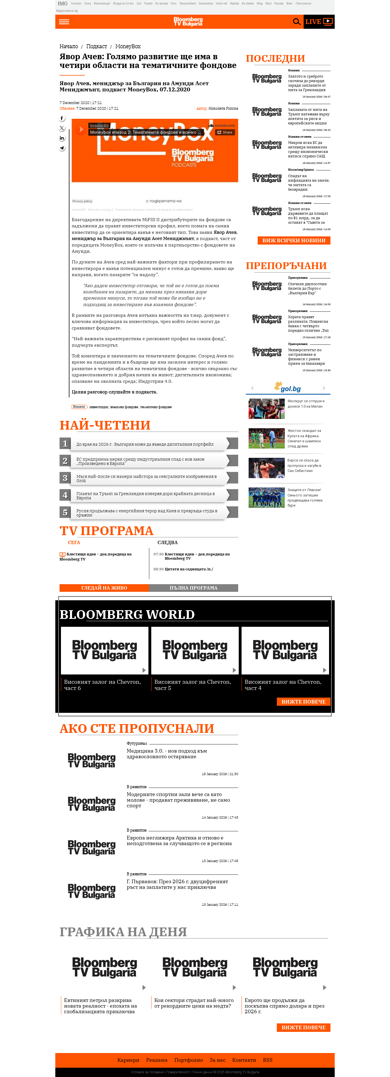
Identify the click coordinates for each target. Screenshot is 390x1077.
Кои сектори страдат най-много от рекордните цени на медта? (194, 1003)
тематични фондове (156, 407)
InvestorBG (79, 209)
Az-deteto (248, 3)
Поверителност (178, 1072)
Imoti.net (221, 3)
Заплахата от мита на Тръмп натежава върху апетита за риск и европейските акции (309, 116)
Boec (289, 3)
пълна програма (194, 588)
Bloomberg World (127, 614)
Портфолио (188, 1060)
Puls (174, 3)
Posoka (279, 3)
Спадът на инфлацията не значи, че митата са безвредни (309, 183)
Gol (139, 3)
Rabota (234, 3)
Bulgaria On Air (123, 3)
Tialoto (148, 3)
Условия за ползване (147, 1072)
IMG (63, 3)
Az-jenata (161, 3)
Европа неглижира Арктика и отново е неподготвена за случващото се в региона (179, 840)
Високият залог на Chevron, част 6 (102, 684)
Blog (260, 3)
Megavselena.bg (67, 10)
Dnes (87, 3)
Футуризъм (137, 743)
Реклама (157, 1060)
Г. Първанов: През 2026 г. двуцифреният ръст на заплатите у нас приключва (177, 884)
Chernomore (303, 3)
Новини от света (299, 137)
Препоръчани (286, 265)
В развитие (136, 786)
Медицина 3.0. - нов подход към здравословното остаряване (167, 753)
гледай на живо (104, 588)
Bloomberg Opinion (301, 170)
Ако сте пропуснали (137, 728)
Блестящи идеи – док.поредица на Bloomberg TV (96, 556)
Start (268, 3)
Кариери (128, 1060)
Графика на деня (123, 931)
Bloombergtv (102, 3)
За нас (217, 1060)
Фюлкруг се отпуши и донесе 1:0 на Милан (287, 409)
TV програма (107, 530)
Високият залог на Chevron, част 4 (283, 684)
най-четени (105, 425)
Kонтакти (244, 1060)
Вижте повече (304, 701)
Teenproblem (187, 3)
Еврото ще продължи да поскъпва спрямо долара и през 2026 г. (285, 1005)
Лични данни (202, 1072)
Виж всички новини (294, 240)
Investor (76, 3)
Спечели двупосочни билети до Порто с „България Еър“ (307, 288)
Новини (294, 70)
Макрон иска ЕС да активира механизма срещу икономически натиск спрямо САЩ (308, 149)
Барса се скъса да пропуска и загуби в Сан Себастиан (285, 468)
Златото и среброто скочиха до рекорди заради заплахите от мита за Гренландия (307, 83)
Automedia (206, 3)
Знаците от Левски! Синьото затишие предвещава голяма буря (286, 497)
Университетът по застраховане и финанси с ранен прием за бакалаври (306, 357)
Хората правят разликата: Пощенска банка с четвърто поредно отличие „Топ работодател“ (308, 326)
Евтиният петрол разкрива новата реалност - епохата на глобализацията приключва (100, 1005)
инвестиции (98, 407)
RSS (268, 1060)
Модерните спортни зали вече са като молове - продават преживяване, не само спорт (178, 800)
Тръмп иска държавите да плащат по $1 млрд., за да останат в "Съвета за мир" (308, 218)
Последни (275, 58)
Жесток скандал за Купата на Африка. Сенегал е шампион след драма (285, 438)
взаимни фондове (124, 407)
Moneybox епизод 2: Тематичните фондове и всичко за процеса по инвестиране (140, 209)
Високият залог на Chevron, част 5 (192, 684)
